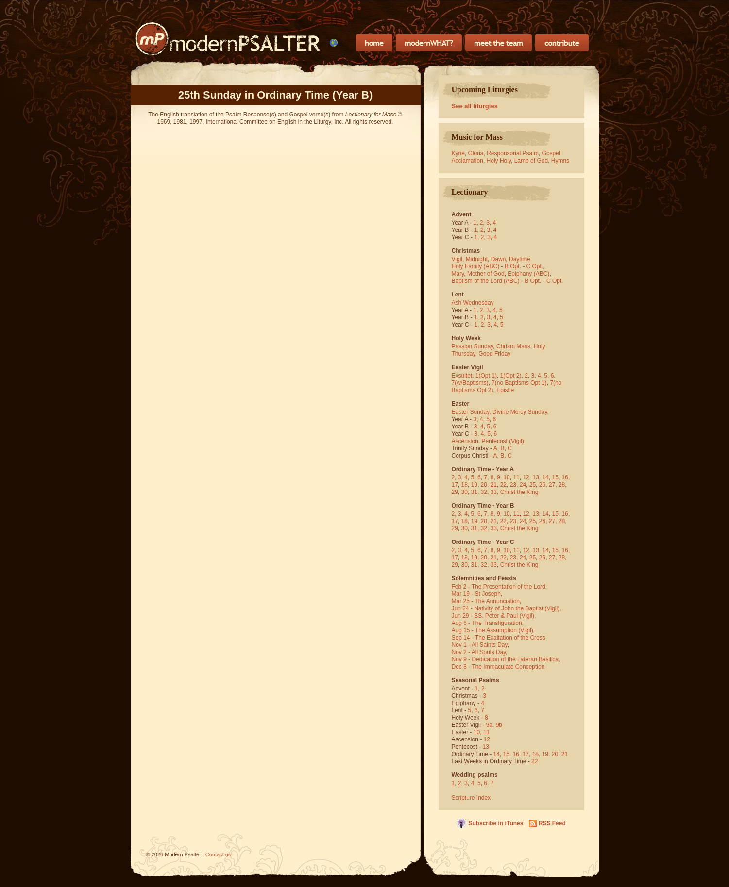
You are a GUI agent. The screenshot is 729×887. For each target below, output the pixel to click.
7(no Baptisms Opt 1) (519, 382)
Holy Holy (499, 160)
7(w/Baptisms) (470, 382)
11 (516, 477)
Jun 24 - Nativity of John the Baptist (497, 608)
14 (546, 477)
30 (464, 492)
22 (503, 484)
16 (565, 477)
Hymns (560, 160)
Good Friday (494, 353)
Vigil (457, 259)
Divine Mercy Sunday (519, 412)
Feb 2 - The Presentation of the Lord (498, 586)
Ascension (465, 441)
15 (555, 477)
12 (526, 477)
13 (535, 477)
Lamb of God (531, 160)
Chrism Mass (513, 346)
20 (484, 484)
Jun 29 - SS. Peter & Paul (485, 615)
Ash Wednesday (473, 302)
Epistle (505, 390)
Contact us (218, 854)
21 (494, 484)
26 (542, 484)
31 (474, 492)
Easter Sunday (471, 412)
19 (474, 484)
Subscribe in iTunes (495, 823)
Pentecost (495, 441)
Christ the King (519, 492)
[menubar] (334, 43)
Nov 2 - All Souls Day (479, 652)
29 (455, 492)
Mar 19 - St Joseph (476, 594)
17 (455, 484)
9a (489, 725)
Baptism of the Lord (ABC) (486, 281)
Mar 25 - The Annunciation (486, 601)
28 (562, 484)
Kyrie (458, 153)
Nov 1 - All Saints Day (480, 644)
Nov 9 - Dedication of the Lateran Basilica (505, 659)
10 (506, 477)
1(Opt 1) (486, 375)
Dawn (498, 259)
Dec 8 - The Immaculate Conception (498, 666)
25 (532, 484)
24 (523, 484)
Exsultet (462, 375)
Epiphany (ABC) (528, 273)
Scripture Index (471, 797)
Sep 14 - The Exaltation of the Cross (498, 637)
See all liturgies (475, 106)
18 (464, 484)
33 (494, 492)
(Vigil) (516, 441)
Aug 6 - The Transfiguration (487, 623)
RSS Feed (552, 823)
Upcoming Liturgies (485, 89)
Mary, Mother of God (478, 273)
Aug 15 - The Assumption (484, 630)
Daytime (519, 259)
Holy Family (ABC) (476, 266)
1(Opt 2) (511, 375)
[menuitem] (334, 43)
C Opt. (534, 266)
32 (484, 492)
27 (552, 484)
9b (499, 725)
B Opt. (513, 266)
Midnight (477, 259)
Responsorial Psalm (513, 153)
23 (513, 484)
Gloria (476, 153)
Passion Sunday (472, 346)
